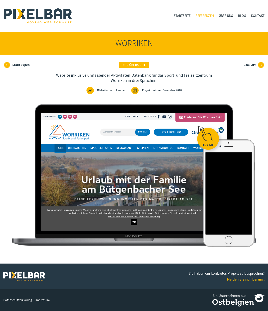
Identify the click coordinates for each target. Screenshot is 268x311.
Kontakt (258, 16)
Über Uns (226, 16)
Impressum (42, 300)
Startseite (182, 16)
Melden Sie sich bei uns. (246, 279)
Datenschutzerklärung (17, 300)
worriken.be (105, 90)
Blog (242, 16)
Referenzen (205, 16)
